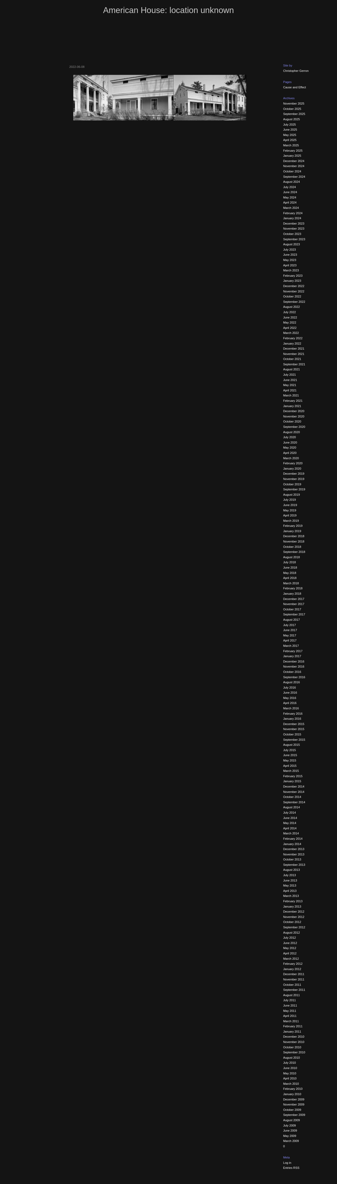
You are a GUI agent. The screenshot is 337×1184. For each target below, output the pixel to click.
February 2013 (293, 901)
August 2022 (291, 306)
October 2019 (292, 484)
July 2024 (289, 187)
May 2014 (289, 823)
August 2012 (291, 932)
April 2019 (290, 515)
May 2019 (289, 510)
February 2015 (293, 776)
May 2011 (289, 1010)
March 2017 (291, 645)
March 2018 (291, 583)
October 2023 (292, 233)
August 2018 (291, 557)
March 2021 (291, 395)
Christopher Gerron (296, 70)
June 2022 (290, 317)
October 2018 (292, 546)
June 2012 (290, 943)
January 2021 (292, 406)
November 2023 (294, 228)
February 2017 (293, 651)
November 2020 (294, 416)
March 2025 (291, 145)
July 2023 (289, 249)
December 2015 (294, 724)
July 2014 (289, 812)
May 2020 (289, 447)
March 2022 (291, 332)
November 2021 (294, 353)
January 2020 (292, 468)
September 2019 (294, 489)
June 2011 (290, 1005)
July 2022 (289, 312)
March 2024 (291, 207)
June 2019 (290, 505)
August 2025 (291, 119)
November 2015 (294, 729)
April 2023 (290, 265)
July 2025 (289, 124)
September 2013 (294, 864)
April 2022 (290, 327)
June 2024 (290, 192)
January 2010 (292, 1094)
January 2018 (292, 593)
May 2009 (289, 1135)
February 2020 (293, 463)
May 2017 (289, 635)
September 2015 (294, 739)
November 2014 (294, 791)
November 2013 (294, 854)
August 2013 (291, 869)
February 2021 (293, 400)
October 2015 (292, 734)
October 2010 (292, 1047)
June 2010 (290, 1068)
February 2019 (293, 525)
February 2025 (293, 150)
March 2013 (291, 895)
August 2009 (291, 1120)
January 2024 (292, 218)
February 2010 (293, 1088)
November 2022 (294, 291)
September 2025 (294, 113)
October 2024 (292, 171)
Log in (287, 1162)
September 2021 (294, 364)
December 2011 (294, 974)
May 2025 (289, 134)
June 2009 (290, 1130)
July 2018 (289, 562)
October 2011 (292, 984)
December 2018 (294, 536)
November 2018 (294, 541)
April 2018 (290, 577)
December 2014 (294, 786)
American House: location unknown (168, 10)
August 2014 (291, 807)
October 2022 (292, 296)
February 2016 (293, 713)
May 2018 (289, 572)
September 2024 (294, 176)
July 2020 (289, 437)
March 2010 (291, 1083)
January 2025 (292, 155)
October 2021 (292, 359)
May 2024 (289, 197)
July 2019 (289, 499)
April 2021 (290, 390)
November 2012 (294, 916)
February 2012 (293, 963)
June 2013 (290, 880)
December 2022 (294, 286)
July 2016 (289, 687)
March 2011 (291, 1021)
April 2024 (290, 202)
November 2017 (294, 604)
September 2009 (294, 1114)
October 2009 (292, 1109)
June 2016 (290, 692)
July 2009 (289, 1125)
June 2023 (290, 254)
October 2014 (292, 796)
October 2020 (292, 421)
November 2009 (294, 1104)
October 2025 (292, 108)
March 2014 (291, 833)
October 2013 (292, 859)
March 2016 (291, 708)
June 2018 (290, 567)
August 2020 (291, 432)
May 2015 (289, 760)
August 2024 (291, 181)
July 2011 (289, 1000)
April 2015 (290, 765)
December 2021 (294, 348)
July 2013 (289, 875)
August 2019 (291, 494)
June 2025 (290, 129)
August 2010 (291, 1057)
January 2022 (292, 343)
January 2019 (292, 531)
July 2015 (289, 750)
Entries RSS (291, 1167)
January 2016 (292, 718)
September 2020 (294, 426)
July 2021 (289, 374)
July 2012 (289, 937)
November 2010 (294, 1042)
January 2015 (292, 781)
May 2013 (289, 885)
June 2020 (290, 442)
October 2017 (292, 609)
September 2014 (294, 802)
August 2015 (291, 744)
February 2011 (293, 1026)
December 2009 (294, 1099)
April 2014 (290, 828)
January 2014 (292, 844)
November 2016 (294, 666)
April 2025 (290, 140)
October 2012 (292, 922)
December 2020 (294, 411)
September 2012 (294, 927)
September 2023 (294, 239)
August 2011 (291, 995)
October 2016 (292, 671)
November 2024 (294, 166)
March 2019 (291, 520)
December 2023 (294, 223)
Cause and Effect (294, 87)
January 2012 (292, 969)
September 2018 (294, 551)
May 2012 (289, 948)
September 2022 (294, 301)
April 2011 (290, 1015)
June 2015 (290, 755)
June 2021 (290, 380)
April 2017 (290, 640)
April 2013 (290, 890)
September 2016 (294, 677)
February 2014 (293, 838)
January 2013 (292, 906)
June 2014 (290, 817)
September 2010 (294, 1052)
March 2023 (291, 270)
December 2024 (294, 161)
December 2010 (294, 1036)
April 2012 (290, 953)
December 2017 (294, 599)
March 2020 (291, 458)
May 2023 (289, 260)
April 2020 (290, 452)
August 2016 (291, 682)
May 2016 (289, 697)
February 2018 (293, 588)
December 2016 (294, 661)
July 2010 (289, 1062)
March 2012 (291, 958)
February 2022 (293, 338)
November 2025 (294, 103)
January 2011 (292, 1031)
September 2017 (294, 614)
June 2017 (290, 630)
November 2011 (294, 979)
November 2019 (294, 479)
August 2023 (291, 244)
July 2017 (289, 625)
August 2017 (291, 619)
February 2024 (293, 213)
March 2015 (291, 770)
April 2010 (290, 1078)
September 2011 (294, 989)
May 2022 (289, 322)
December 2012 (294, 911)
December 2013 (294, 849)
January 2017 (292, 656)
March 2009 (291, 1140)
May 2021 (289, 385)
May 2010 (289, 1073)
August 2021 (291, 369)
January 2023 (292, 280)
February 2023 (293, 275)
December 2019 (294, 473)
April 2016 (290, 703)
